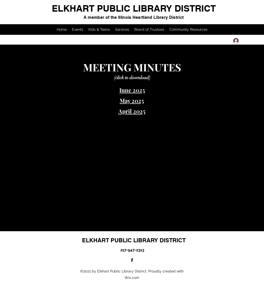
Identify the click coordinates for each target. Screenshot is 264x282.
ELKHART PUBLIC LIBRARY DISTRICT (134, 8)
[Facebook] (132, 260)
